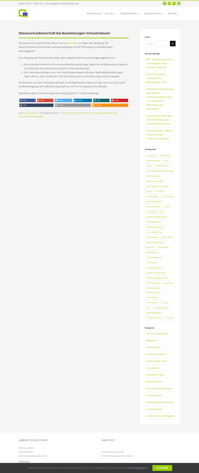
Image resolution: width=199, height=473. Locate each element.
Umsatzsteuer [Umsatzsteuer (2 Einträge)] (152, 297)
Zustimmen (162, 468)
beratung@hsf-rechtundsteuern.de (62, 3)
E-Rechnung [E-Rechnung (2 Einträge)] (167, 196)
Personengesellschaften (106, 113)
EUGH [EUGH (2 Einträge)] (167, 206)
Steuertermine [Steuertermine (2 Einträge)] (153, 283)
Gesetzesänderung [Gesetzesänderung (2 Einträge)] (155, 227)
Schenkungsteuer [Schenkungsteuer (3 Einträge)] (154, 267)
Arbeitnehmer (153, 347)
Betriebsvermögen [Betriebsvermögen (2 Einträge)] (154, 181)
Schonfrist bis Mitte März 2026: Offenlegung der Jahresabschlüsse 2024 (159, 119)
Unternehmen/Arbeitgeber (31, 116)
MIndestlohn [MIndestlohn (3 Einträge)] (152, 252)
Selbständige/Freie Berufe (159, 402)
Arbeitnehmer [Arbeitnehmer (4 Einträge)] (162, 165)
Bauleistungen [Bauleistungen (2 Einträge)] (153, 176)
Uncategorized (154, 409)
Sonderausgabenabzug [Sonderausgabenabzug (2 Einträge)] (157, 278)
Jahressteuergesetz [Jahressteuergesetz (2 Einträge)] (155, 242)
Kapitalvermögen (155, 374)
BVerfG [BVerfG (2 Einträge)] (149, 191)
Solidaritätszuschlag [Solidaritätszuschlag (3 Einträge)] (155, 272)
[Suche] (173, 43)
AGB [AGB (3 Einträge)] (166, 160)
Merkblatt (72, 43)
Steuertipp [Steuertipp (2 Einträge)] (168, 283)
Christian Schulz (30, 113)
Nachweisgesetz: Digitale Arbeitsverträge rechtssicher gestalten (159, 134)
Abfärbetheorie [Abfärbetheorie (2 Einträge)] (153, 160)
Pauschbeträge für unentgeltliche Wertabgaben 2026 (156, 78)
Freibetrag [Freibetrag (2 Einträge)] (151, 211)
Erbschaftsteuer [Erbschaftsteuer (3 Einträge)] (153, 206)
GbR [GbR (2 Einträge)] (161, 211)
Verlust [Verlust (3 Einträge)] (165, 302)
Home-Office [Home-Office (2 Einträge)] (167, 237)
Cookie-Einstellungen (137, 468)
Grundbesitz (152, 367)
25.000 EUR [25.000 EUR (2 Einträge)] (151, 155)
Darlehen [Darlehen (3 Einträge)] (160, 191)
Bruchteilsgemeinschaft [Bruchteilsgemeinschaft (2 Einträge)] (157, 186)
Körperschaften (87, 113)
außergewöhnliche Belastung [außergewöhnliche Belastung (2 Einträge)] (159, 171)
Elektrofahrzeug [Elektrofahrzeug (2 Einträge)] (153, 201)
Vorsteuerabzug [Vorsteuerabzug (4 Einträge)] (161, 307)
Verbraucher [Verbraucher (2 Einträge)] (152, 302)
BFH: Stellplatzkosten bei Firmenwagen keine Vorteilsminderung (159, 63)
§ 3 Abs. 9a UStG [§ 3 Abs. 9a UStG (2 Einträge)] (153, 318)
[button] (27, 100)
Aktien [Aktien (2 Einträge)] (149, 165)
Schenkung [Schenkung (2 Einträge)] (151, 262)
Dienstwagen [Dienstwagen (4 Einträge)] (152, 196)
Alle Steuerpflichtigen (157, 333)
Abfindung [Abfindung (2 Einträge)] (165, 155)
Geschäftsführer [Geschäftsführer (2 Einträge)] (153, 222)
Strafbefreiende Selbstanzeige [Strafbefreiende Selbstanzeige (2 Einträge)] (153, 290)
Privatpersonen (154, 395)
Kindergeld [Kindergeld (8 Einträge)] (163, 247)
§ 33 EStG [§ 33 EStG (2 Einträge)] (169, 318)
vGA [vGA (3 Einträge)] (148, 307)
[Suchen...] (157, 43)
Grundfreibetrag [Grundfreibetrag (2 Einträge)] (154, 232)
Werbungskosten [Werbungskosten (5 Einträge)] (154, 312)
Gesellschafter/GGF (156, 361)
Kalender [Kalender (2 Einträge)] (150, 247)
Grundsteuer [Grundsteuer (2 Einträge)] (152, 237)
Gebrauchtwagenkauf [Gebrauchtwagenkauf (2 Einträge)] (156, 216)
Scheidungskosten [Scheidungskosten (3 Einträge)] (154, 257)
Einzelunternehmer (70, 113)
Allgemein (151, 340)
